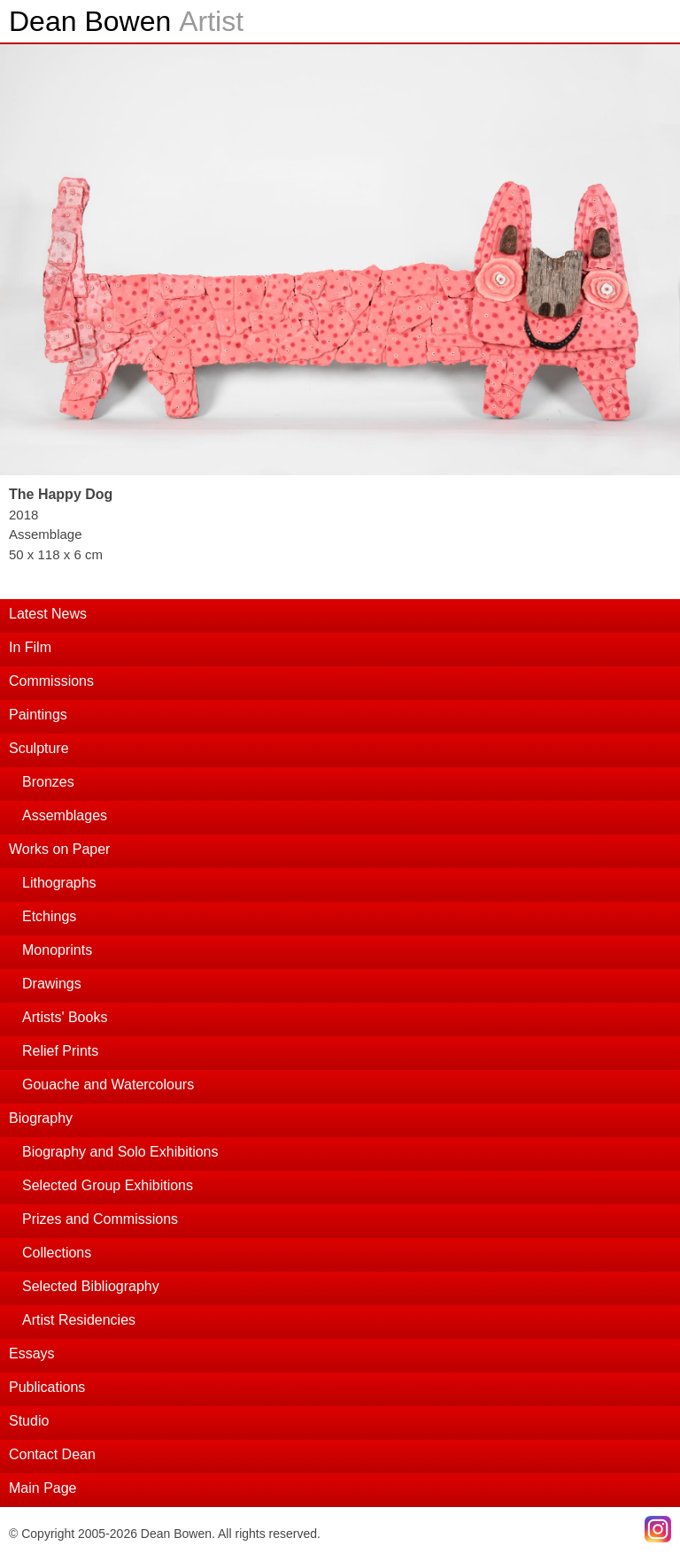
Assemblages (64, 815)
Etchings (49, 916)
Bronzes (48, 781)
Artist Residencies (78, 1319)
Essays (32, 1353)
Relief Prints (60, 1050)
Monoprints (57, 949)
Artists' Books (64, 1017)
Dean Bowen (126, 21)
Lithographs (59, 882)
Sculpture (39, 748)
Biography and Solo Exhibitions (120, 1151)
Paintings (38, 714)
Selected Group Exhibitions (107, 1185)
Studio (29, 1420)
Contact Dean (52, 1454)
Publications (47, 1387)
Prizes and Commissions (100, 1218)
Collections (56, 1252)
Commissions (51, 680)
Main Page (43, 1488)
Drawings (51, 983)
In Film (30, 647)
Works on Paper (59, 849)
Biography (41, 1118)
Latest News (48, 613)
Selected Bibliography (90, 1286)
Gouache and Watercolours (108, 1084)
